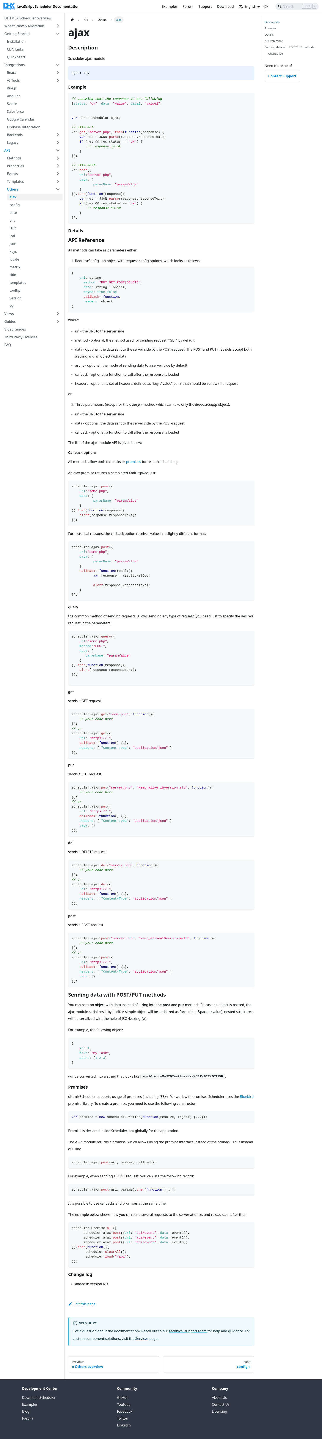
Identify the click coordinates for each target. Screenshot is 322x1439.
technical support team (188, 1331)
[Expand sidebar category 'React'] (58, 72)
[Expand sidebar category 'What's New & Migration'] (58, 25)
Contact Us (220, 1404)
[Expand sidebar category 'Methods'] (58, 158)
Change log (275, 54)
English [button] (247, 6)
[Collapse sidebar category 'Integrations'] (58, 64)
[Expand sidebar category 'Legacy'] (58, 142)
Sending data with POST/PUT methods (289, 47)
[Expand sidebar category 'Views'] (58, 313)
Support (205, 6)
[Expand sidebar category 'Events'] (58, 173)
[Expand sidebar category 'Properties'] (58, 165)
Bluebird (247, 1096)
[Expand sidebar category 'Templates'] (58, 181)
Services (141, 1338)
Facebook (125, 1411)
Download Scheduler (39, 1397)
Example (270, 28)
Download (225, 6)
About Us (219, 1397)
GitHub (123, 1397)
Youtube (123, 1404)
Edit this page (82, 1304)
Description (272, 22)
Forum (188, 6)
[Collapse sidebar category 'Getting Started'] (58, 33)
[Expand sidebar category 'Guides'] (58, 321)
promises (133, 461)
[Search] (297, 6)
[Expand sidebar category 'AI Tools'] (58, 80)
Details (269, 35)
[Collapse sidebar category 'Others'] (58, 189)
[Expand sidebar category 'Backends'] (58, 134)
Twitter (122, 1418)
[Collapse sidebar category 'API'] (58, 150)
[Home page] (72, 19)
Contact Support (282, 76)
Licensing (219, 1411)
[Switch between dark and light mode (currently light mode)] (265, 6)
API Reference (274, 41)
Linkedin (124, 1425)
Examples (169, 6)
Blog (26, 1411)
